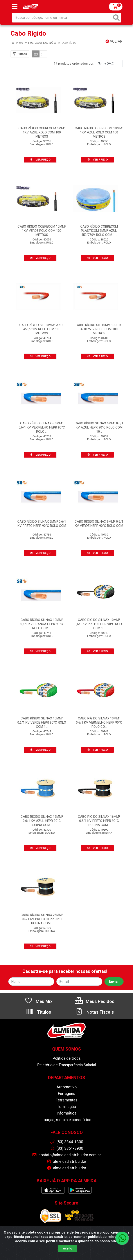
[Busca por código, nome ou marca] (62, 17)
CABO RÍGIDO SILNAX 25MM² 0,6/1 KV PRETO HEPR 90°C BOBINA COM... (42, 919)
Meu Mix (38, 1001)
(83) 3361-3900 (66, 1148)
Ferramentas (66, 1100)
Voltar (114, 41)
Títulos (38, 1012)
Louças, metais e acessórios (66, 1120)
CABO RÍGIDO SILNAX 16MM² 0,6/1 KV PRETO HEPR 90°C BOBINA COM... (99, 821)
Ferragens (66, 1093)
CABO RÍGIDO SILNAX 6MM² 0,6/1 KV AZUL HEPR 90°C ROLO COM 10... (99, 427)
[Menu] (14, 6)
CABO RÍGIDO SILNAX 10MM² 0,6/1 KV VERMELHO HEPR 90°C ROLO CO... (99, 722)
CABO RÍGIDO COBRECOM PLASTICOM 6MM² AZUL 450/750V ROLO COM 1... (99, 231)
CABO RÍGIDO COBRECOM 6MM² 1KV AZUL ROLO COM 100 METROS (41, 132)
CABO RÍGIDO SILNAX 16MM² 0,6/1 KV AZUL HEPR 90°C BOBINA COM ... (42, 821)
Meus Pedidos (94, 1001)
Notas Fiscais (94, 1012)
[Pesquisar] (116, 17)
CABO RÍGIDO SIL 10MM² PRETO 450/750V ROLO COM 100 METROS (99, 329)
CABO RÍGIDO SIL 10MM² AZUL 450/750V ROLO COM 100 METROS (41, 329)
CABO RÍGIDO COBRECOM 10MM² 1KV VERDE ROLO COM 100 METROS (42, 231)
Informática (66, 1113)
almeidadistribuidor (66, 1161)
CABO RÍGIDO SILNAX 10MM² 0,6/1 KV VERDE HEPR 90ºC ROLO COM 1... (41, 722)
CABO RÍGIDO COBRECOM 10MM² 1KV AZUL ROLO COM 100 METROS (99, 132)
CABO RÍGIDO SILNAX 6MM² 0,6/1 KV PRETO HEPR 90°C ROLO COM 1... (41, 526)
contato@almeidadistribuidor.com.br (66, 1155)
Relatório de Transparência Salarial (66, 1065)
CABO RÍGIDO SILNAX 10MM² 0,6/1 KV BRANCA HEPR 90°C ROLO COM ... (41, 624)
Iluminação (66, 1106)
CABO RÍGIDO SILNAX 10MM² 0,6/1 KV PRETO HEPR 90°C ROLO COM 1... (99, 624)
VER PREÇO (40, 159)
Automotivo (67, 1087)
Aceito (67, 1248)
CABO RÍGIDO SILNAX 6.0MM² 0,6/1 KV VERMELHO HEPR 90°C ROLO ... (42, 427)
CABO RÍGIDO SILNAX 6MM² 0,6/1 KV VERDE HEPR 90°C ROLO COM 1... (99, 526)
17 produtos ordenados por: (74, 64)
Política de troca (67, 1058)
